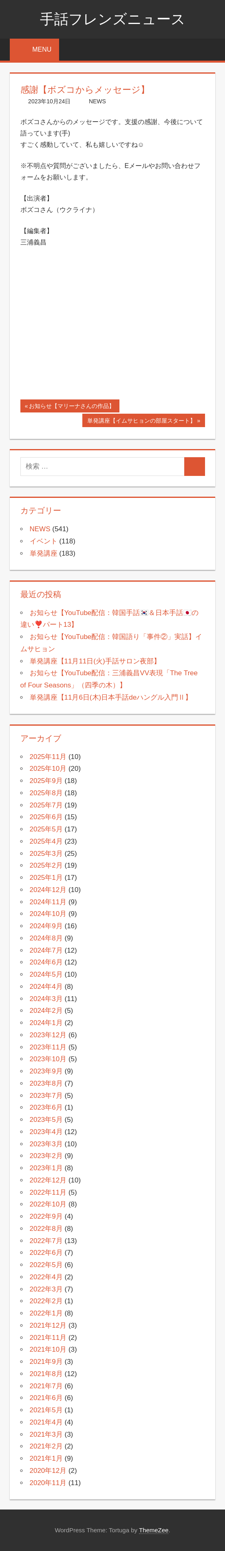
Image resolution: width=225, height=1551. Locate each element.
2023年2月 (46, 1156)
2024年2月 (46, 1010)
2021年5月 (46, 1410)
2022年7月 (46, 1241)
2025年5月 (46, 829)
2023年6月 (46, 1107)
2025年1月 (46, 877)
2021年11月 (48, 1338)
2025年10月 (48, 768)
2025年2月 (46, 865)
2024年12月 (48, 890)
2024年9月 (46, 926)
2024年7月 (46, 950)
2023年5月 (46, 1119)
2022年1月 (46, 1313)
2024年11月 (48, 902)
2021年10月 (48, 1349)
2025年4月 (46, 841)
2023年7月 (46, 1095)
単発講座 (43, 553)
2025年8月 (46, 793)
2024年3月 (46, 999)
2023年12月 (48, 1035)
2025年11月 (48, 757)
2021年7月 (46, 1386)
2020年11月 (48, 1483)
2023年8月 (46, 1083)
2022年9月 (46, 1216)
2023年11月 (48, 1047)
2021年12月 (48, 1325)
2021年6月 (46, 1398)
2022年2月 (46, 1301)
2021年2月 (46, 1446)
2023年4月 (46, 1132)
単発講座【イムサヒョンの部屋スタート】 (141, 421)
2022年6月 (46, 1253)
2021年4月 (46, 1422)
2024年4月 (46, 986)
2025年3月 (46, 853)
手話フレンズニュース (113, 19)
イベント (43, 541)
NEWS (97, 101)
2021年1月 (46, 1458)
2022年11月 (48, 1192)
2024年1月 (46, 1023)
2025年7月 (46, 805)
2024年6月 (46, 962)
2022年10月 (48, 1204)
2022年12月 (48, 1180)
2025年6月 (46, 817)
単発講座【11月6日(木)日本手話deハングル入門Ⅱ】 (111, 697)
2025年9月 (46, 781)
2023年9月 (46, 1071)
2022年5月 (46, 1265)
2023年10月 (48, 1059)
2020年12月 (48, 1471)
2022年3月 (46, 1289)
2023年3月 (46, 1144)
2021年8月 (46, 1374)
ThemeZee (154, 1530)
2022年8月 (46, 1229)
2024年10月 (48, 914)
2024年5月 (46, 974)
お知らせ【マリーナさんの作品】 (72, 407)
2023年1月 (46, 1168)
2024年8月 (46, 938)
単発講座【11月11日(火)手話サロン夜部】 (95, 661)
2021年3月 (46, 1434)
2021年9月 (46, 1362)
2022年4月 (46, 1277)
